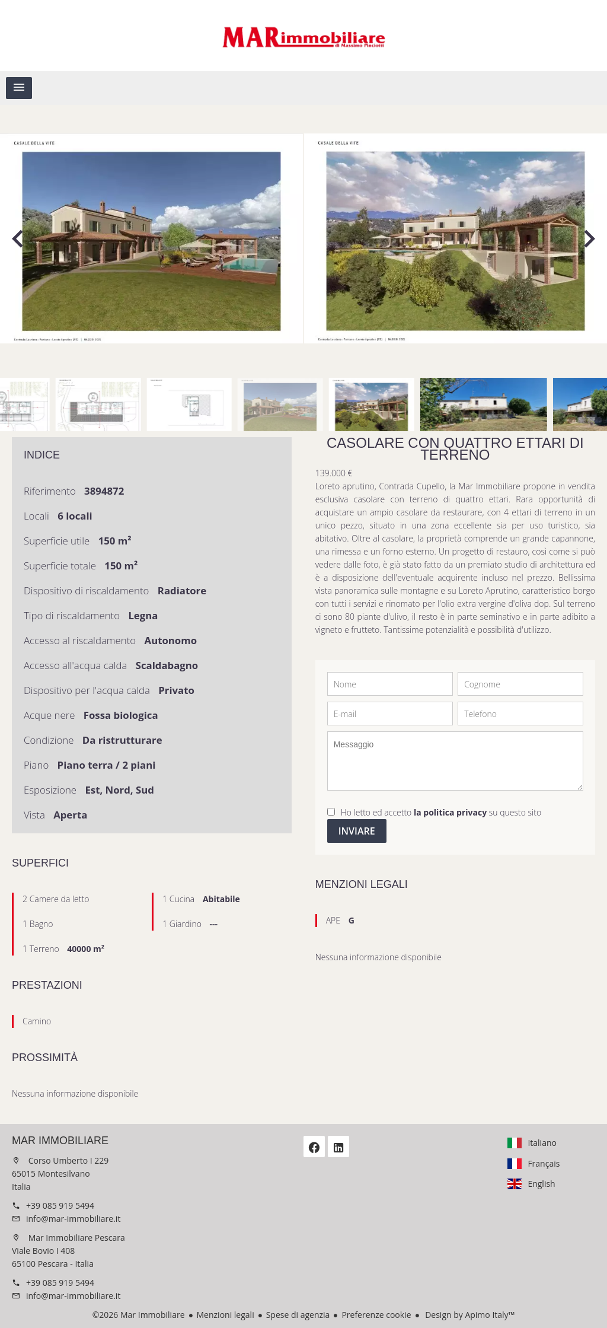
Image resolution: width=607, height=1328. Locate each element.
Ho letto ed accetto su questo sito (441, 812)
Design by (469, 1314)
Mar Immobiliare (60, 1141)
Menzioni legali (225, 1314)
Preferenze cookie (376, 1314)
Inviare (356, 830)
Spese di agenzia (298, 1314)
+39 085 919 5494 (60, 1205)
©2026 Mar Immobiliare (138, 1314)
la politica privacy (450, 812)
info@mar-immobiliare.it (73, 1218)
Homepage (303, 35)
